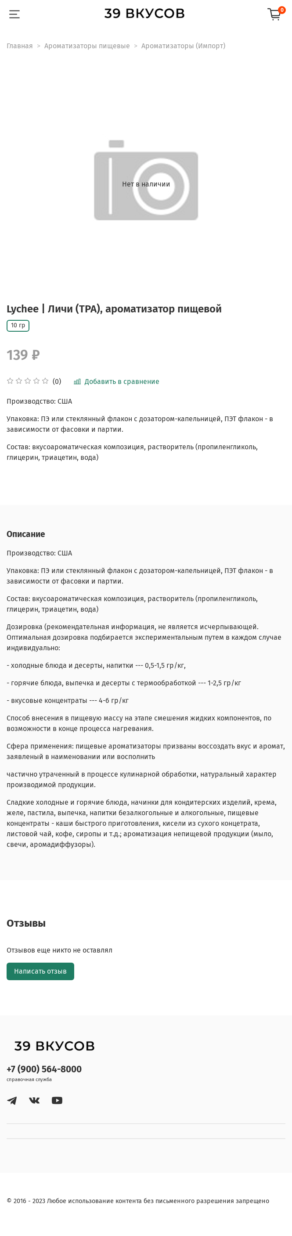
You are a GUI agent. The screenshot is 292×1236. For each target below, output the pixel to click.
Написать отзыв (40, 971)
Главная (20, 46)
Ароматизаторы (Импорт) (183, 46)
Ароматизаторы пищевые (87, 46)
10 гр (18, 325)
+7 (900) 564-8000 (44, 1069)
